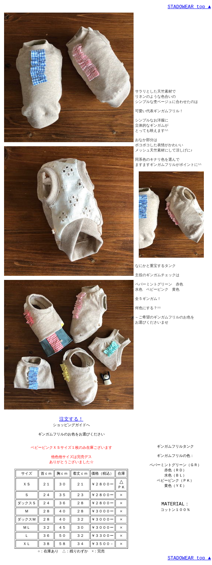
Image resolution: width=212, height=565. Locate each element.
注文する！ (71, 419)
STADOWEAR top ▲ (189, 7)
